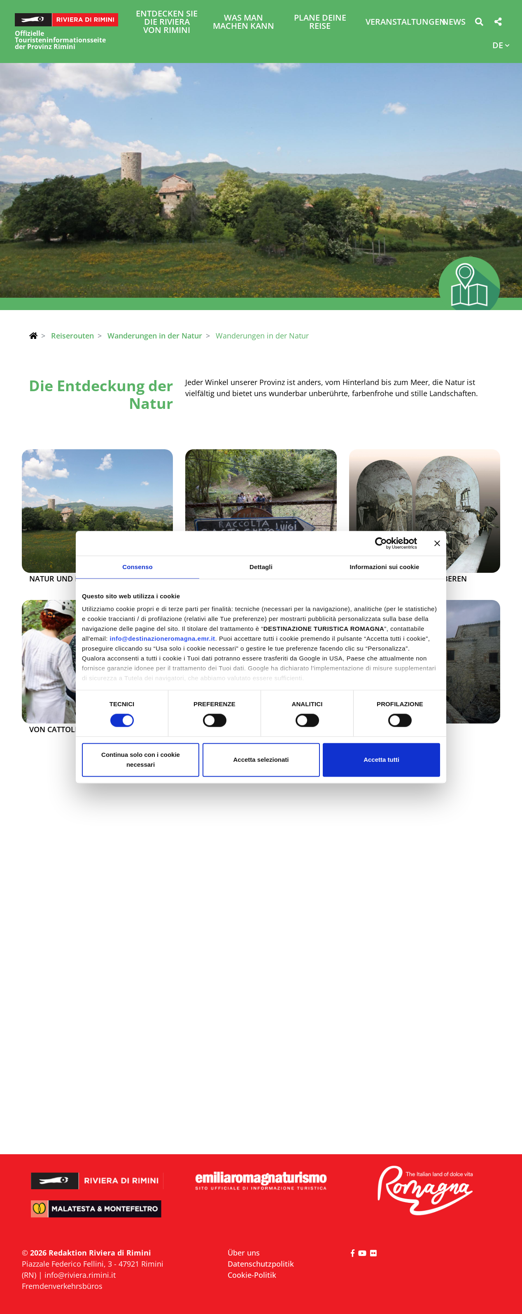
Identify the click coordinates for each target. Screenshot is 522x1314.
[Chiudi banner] (437, 543)
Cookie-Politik (252, 1275)
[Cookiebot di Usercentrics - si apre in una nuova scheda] (381, 543)
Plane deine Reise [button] (320, 22)
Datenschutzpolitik (261, 1264)
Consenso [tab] (137, 566)
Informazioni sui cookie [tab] (384, 566)
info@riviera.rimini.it (80, 1275)
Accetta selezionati (261, 759)
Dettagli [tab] (261, 566)
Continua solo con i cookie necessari (140, 759)
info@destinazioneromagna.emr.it (162, 638)
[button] (479, 23)
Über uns (244, 1253)
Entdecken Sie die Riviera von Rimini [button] (167, 22)
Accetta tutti (381, 759)
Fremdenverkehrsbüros (62, 1286)
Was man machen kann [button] (243, 22)
